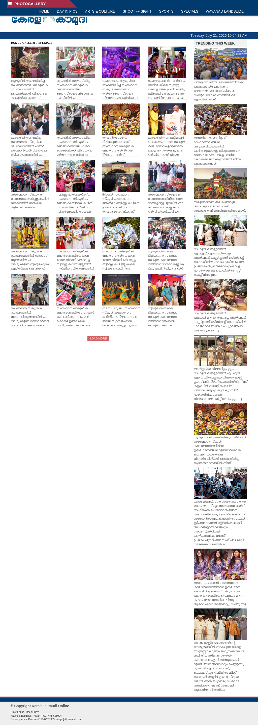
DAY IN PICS (67, 11)
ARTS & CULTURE (100, 11)
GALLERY (29, 42)
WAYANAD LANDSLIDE (225, 11)
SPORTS (166, 11)
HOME (44, 11)
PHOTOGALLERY (27, 4)
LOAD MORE (98, 338)
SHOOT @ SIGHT (137, 11)
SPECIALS (189, 11)
